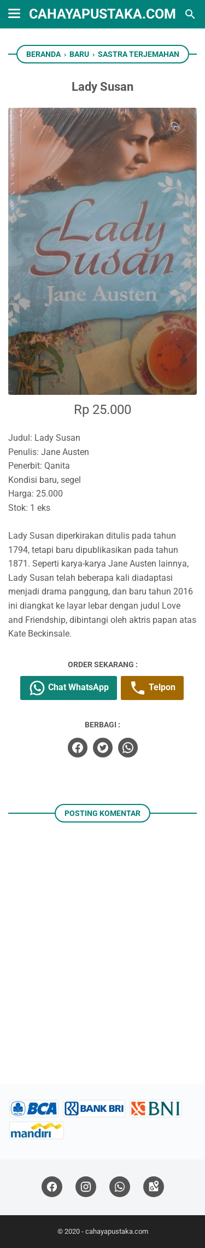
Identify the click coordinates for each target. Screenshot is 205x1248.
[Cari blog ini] (190, 14)
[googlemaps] (153, 1187)
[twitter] (103, 747)
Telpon (152, 688)
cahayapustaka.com (102, 14)
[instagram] (85, 1187)
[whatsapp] (128, 747)
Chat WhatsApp (68, 688)
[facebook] (77, 747)
